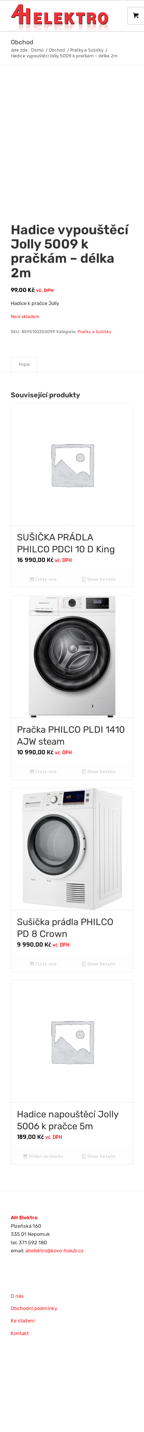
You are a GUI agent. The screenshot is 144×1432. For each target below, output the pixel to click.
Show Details (99, 579)
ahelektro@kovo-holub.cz (54, 1251)
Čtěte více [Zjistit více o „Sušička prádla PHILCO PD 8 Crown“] (43, 964)
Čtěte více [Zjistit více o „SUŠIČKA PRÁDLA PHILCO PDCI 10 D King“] (43, 579)
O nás (17, 1296)
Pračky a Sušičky (94, 331)
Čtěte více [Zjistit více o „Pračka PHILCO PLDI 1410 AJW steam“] (43, 771)
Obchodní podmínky (34, 1308)
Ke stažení (23, 1321)
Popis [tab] (24, 364)
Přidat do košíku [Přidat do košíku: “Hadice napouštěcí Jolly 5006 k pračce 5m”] (43, 1156)
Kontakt (20, 1333)
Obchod (22, 42)
